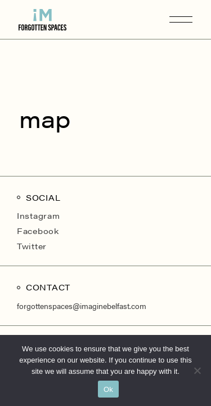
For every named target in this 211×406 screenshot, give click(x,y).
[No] (197, 370)
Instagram (38, 215)
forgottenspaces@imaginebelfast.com (81, 305)
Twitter (32, 245)
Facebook (38, 230)
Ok (108, 389)
